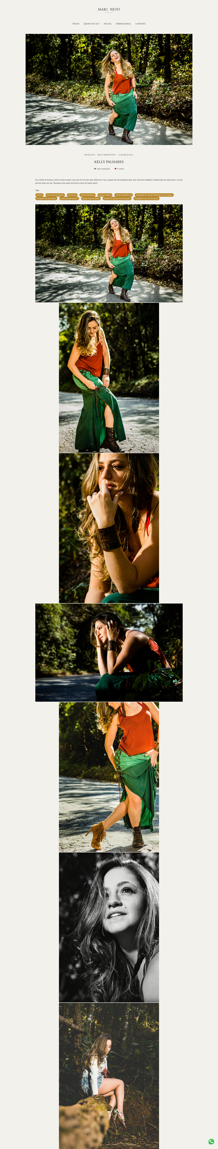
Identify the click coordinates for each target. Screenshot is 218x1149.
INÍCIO (75, 24)
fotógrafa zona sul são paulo (146, 198)
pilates (39, 195)
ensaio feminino (87, 195)
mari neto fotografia (55, 195)
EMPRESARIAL (123, 24)
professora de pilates (69, 198)
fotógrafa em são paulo (46, 198)
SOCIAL (108, 24)
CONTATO (141, 24)
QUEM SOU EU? (92, 24)
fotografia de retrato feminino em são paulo (154, 195)
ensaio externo (105, 195)
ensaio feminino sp (123, 195)
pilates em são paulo (90, 198)
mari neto (72, 195)
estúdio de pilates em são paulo (117, 198)
